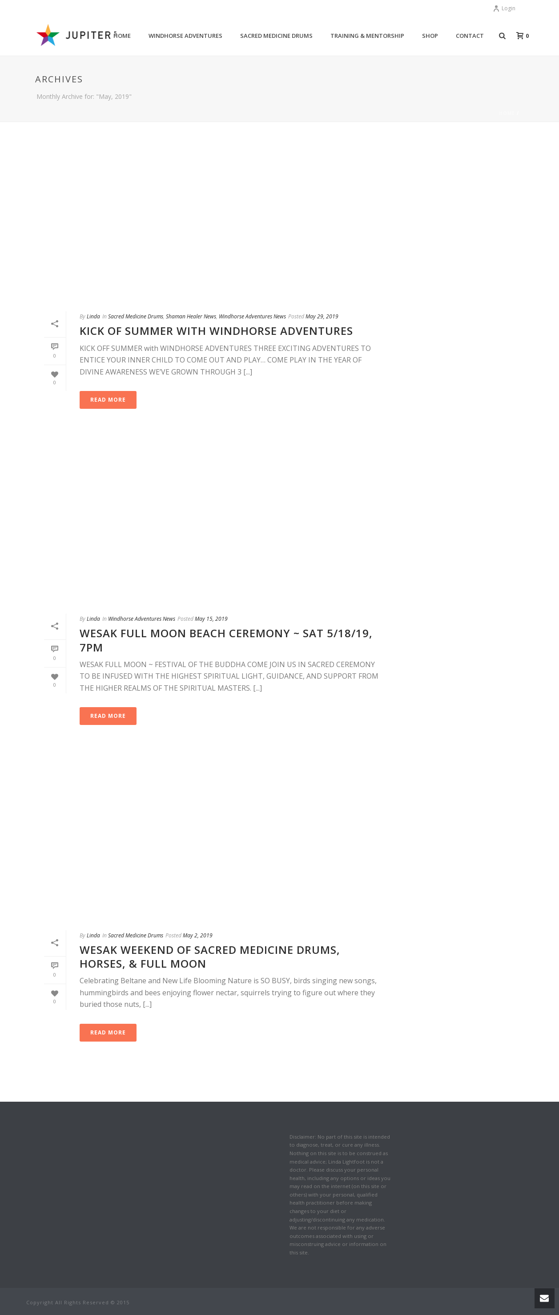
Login (504, 8)
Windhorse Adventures (185, 36)
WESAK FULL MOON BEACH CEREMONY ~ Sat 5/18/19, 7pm (226, 640)
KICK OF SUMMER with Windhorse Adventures (216, 330)
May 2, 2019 (198, 935)
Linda (93, 316)
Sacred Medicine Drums (276, 36)
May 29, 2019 (322, 316)
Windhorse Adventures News (252, 316)
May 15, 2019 (211, 619)
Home (507, 113)
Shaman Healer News (191, 316)
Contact (470, 36)
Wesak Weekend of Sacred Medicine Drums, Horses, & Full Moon (210, 956)
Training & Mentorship (367, 36)
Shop (430, 36)
